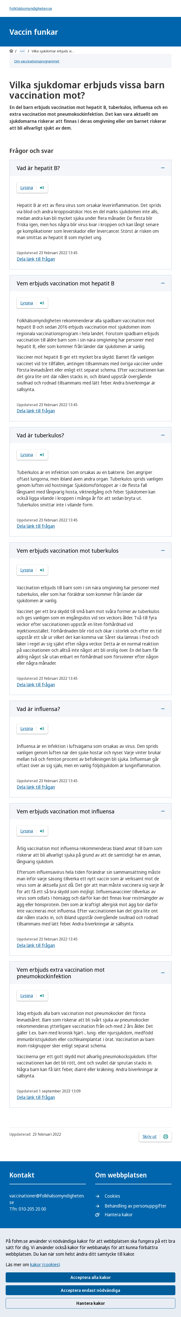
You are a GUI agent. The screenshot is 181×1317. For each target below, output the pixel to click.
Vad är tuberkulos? (40, 435)
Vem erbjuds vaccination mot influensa (66, 811)
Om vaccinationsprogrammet (36, 61)
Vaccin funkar (33, 32)
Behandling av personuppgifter (135, 1206)
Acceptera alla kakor (90, 1277)
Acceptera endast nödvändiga (90, 1290)
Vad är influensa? (38, 709)
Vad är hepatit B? (38, 168)
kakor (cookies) (45, 1265)
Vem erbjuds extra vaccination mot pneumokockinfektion (61, 973)
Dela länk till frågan (36, 259)
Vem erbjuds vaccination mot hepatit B (65, 283)
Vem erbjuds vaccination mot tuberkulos (68, 550)
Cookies (112, 1196)
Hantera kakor (90, 1303)
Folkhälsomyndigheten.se (30, 8)
